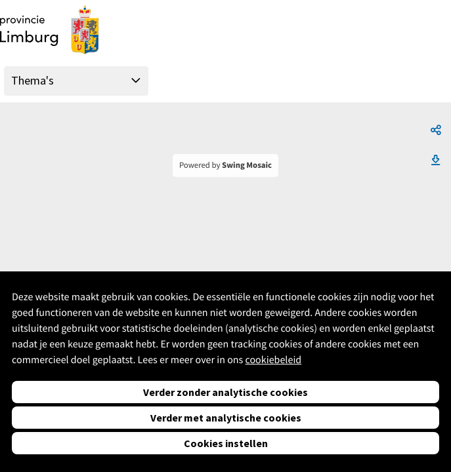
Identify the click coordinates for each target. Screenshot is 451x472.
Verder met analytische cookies (225, 417)
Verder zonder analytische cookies (225, 392)
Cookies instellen (226, 443)
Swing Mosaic (247, 165)
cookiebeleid (273, 359)
